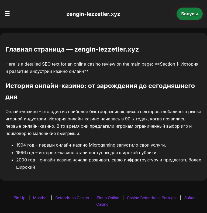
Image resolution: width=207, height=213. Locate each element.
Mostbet (40, 197)
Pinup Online (108, 197)
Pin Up (20, 197)
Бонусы (189, 13)
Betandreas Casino (72, 197)
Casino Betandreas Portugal (152, 197)
